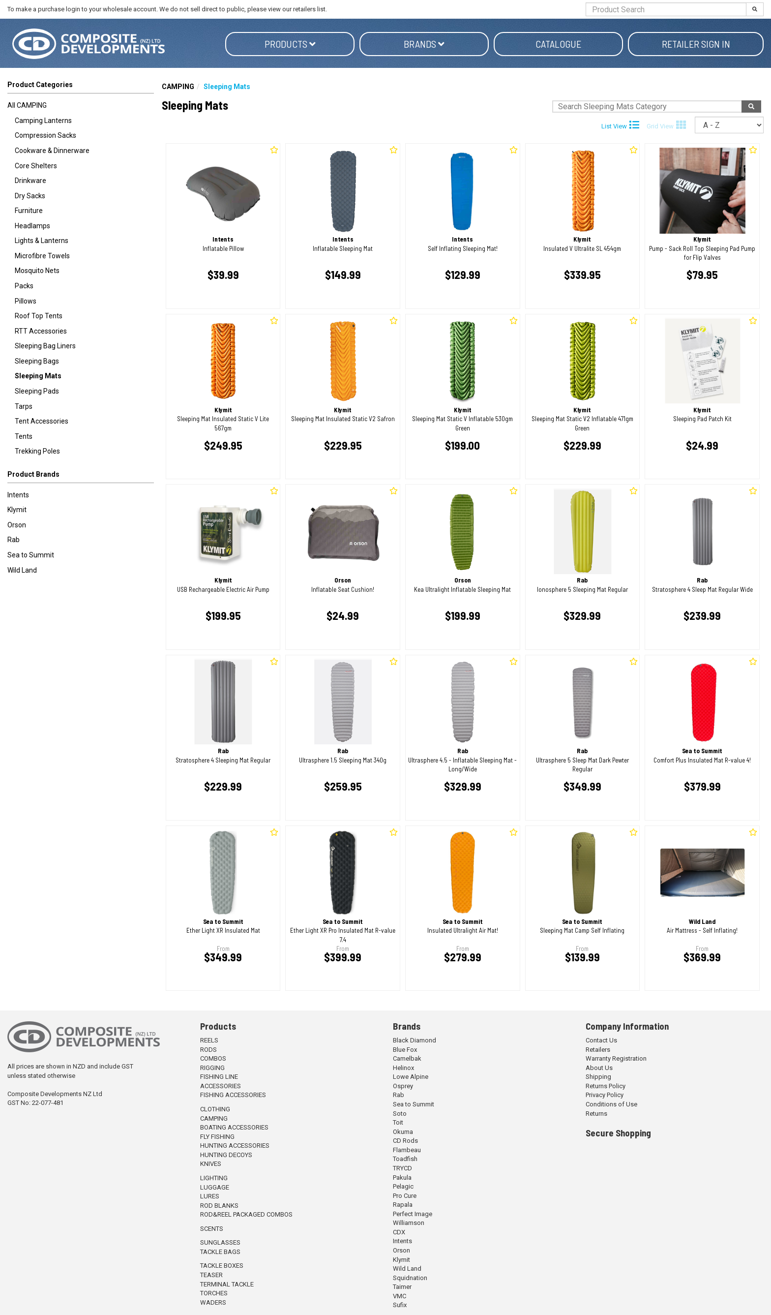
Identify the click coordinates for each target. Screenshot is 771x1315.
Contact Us (601, 1040)
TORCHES (214, 1293)
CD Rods (405, 1140)
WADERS (213, 1302)
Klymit (17, 510)
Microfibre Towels (42, 256)
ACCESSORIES (220, 1086)
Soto (400, 1113)
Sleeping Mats (38, 376)
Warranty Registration (616, 1058)
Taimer (402, 1286)
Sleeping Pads (37, 391)
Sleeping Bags (37, 361)
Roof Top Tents (38, 316)
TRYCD (402, 1168)
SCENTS (211, 1228)
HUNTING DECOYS (226, 1155)
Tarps (23, 406)
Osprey (403, 1086)
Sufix (400, 1305)
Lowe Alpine (410, 1076)
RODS (208, 1049)
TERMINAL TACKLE (227, 1284)
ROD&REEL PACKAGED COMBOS (246, 1214)
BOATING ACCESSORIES (234, 1127)
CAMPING (178, 87)
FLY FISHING (217, 1136)
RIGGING (212, 1067)
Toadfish (405, 1158)
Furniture (29, 210)
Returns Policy (605, 1086)
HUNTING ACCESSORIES (234, 1145)
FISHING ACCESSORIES (233, 1095)
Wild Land (22, 570)
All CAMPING (27, 105)
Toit (398, 1122)
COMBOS (213, 1058)
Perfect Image (412, 1214)
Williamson (408, 1222)
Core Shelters (36, 166)
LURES (209, 1196)
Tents (23, 436)
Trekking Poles (37, 451)
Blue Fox (405, 1049)
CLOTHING (215, 1109)
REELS (209, 1040)
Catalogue (558, 44)
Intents (18, 495)
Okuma (403, 1131)
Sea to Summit (30, 555)
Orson (16, 525)
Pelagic (403, 1186)
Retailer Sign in (696, 44)
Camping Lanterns (43, 120)
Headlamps (32, 226)
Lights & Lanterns (41, 241)
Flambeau (407, 1150)
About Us (599, 1067)
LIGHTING (214, 1178)
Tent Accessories (41, 421)
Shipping (598, 1076)
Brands (424, 44)
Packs (24, 286)
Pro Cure (404, 1195)
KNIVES (210, 1163)
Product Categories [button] (40, 85)
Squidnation (410, 1278)
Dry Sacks (30, 196)
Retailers (598, 1049)
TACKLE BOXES (221, 1265)
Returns (596, 1113)
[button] (80, 476)
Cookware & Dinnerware (52, 150)
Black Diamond (414, 1040)
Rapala (403, 1204)
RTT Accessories (41, 331)
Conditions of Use (611, 1104)
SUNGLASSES (220, 1242)
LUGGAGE (214, 1187)
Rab (13, 540)
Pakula (402, 1177)
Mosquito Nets (37, 271)
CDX (399, 1232)
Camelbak (407, 1058)
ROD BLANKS (219, 1205)
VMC (399, 1296)
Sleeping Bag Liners (45, 346)
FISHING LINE (219, 1076)
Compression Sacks (45, 135)
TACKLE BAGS (220, 1251)
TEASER (211, 1275)
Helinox (403, 1067)
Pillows (25, 301)
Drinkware (30, 180)
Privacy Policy (604, 1095)
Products (290, 44)
